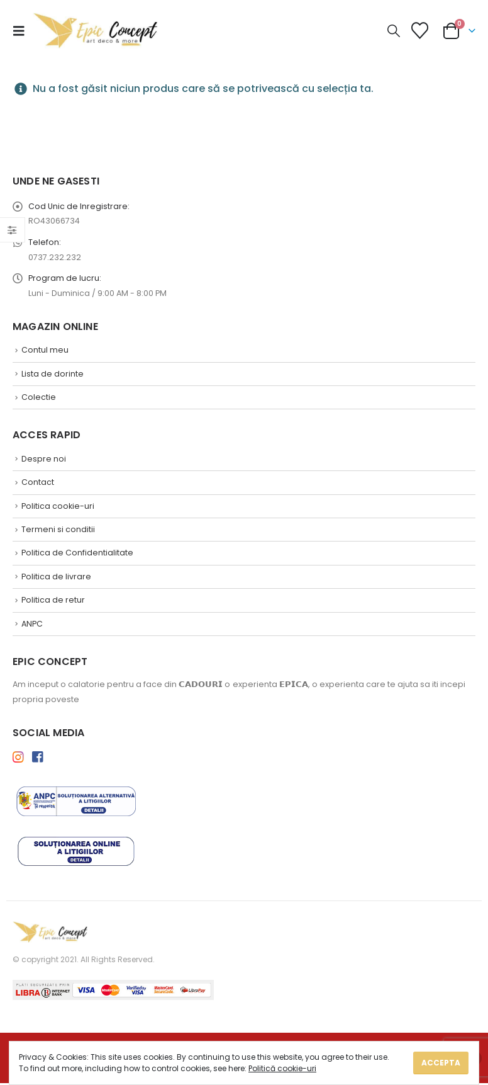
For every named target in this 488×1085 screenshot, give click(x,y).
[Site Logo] (95, 30)
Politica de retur (53, 601)
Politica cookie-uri (57, 507)
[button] (23, 31)
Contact (37, 484)
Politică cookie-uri (282, 1068)
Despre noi (43, 460)
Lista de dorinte (52, 375)
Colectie (38, 398)
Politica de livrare (56, 578)
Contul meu (45, 351)
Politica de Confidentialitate (77, 554)
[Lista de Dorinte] (420, 30)
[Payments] (113, 991)
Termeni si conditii (58, 531)
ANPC (32, 625)
